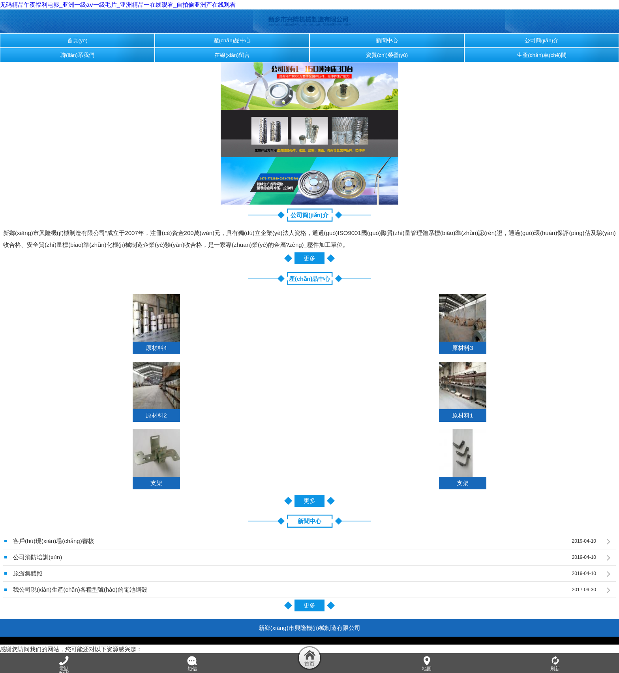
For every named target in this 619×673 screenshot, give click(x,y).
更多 (309, 258)
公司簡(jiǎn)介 (542, 40)
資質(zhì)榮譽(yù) (387, 55)
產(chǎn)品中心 (232, 40)
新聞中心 (387, 40)
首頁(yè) (77, 40)
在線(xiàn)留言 (232, 55)
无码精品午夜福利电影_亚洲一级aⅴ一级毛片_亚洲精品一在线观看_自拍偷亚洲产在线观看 (118, 4)
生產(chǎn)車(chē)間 (541, 55)
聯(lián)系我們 (77, 55)
